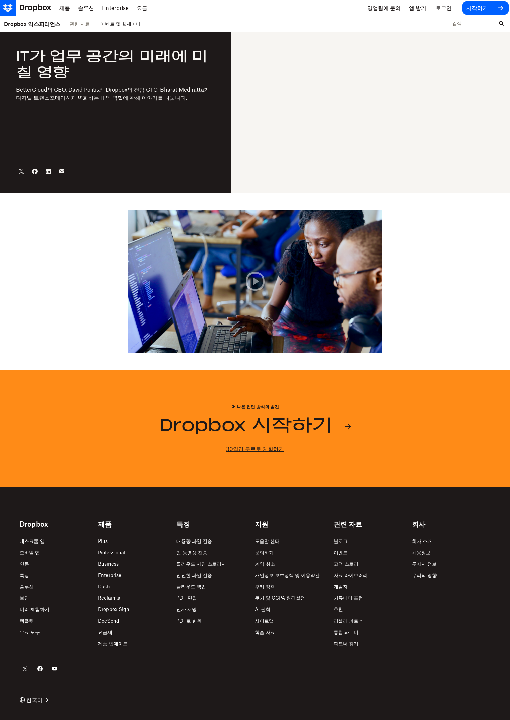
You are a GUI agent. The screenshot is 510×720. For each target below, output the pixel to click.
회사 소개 (422, 541)
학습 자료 (265, 632)
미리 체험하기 (34, 609)
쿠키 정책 (265, 586)
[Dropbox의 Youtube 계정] (54, 668)
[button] (255, 281)
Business (108, 564)
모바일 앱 (30, 552)
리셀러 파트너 (348, 621)
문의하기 (264, 552)
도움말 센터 (267, 541)
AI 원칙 (262, 609)
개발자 (341, 586)
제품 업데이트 (113, 643)
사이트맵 (264, 621)
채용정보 (421, 552)
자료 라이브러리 (351, 575)
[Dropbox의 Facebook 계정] (39, 668)
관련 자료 (80, 24)
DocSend (108, 621)
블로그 (341, 541)
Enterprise (109, 575)
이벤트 (341, 552)
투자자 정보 (424, 564)
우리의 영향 (424, 575)
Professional (111, 552)
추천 (338, 609)
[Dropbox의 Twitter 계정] (25, 668)
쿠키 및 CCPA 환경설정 (280, 598)
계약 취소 (265, 564)
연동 (24, 564)
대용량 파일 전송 (194, 541)
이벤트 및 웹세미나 (120, 24)
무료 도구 (30, 632)
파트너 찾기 (346, 643)
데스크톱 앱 (32, 541)
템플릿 (27, 621)
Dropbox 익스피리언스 (32, 24)
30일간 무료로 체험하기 (255, 449)
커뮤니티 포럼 (348, 598)
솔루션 (27, 586)
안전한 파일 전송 (194, 575)
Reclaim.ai (110, 598)
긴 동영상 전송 (191, 552)
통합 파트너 (346, 632)
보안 (24, 598)
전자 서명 (186, 609)
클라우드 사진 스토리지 (201, 564)
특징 (24, 575)
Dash (104, 586)
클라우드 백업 (191, 586)
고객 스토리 (346, 564)
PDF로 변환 (189, 621)
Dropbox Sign (113, 609)
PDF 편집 (186, 598)
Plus (103, 541)
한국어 (34, 700)
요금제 (105, 632)
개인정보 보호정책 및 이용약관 (287, 575)
